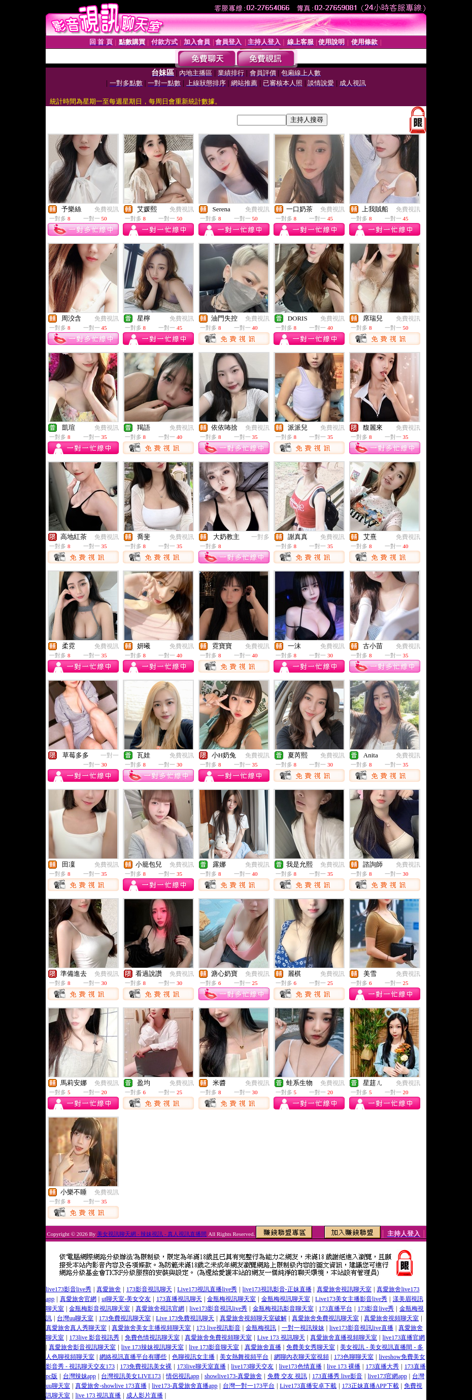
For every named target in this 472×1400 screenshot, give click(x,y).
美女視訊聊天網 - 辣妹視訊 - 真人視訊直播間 (152, 1234)
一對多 (260, 536)
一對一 (109, 755)
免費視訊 (106, 209)
